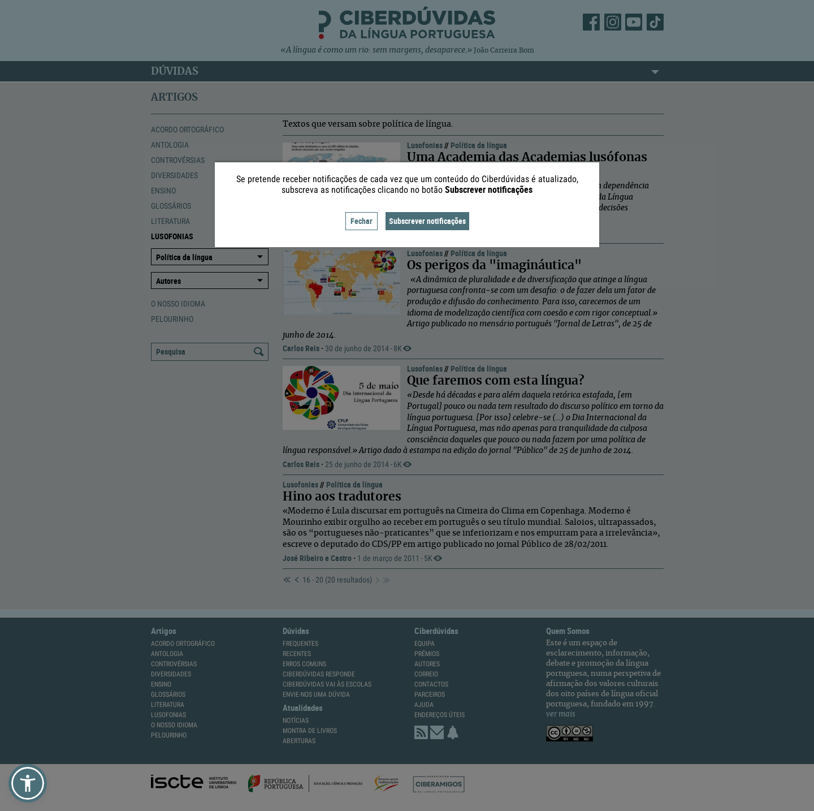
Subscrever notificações (427, 220)
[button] (27, 783)
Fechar (361, 220)
